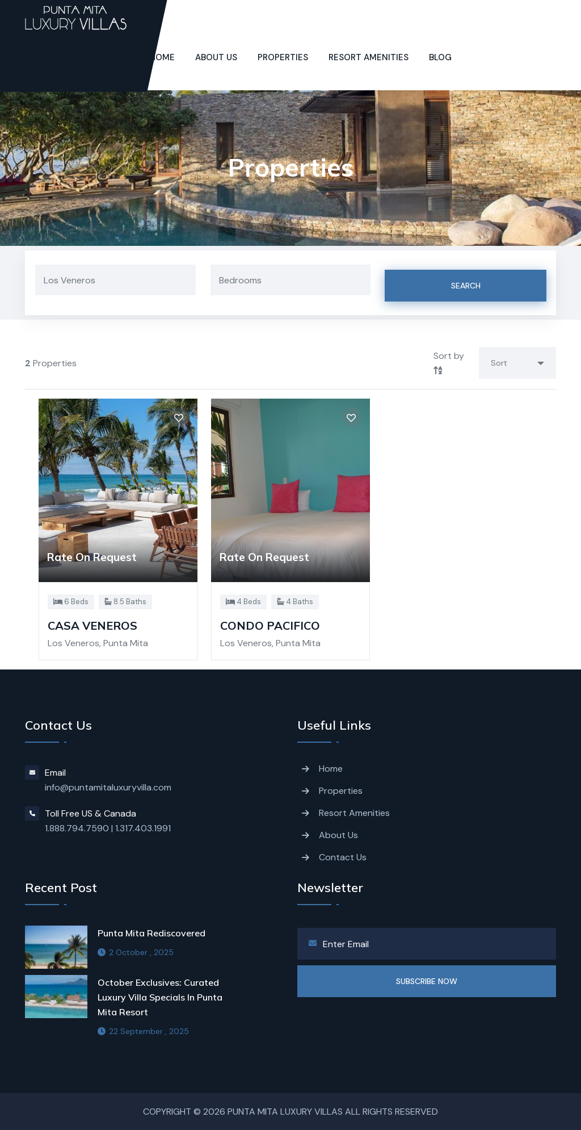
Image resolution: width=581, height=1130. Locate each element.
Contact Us (343, 857)
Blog (440, 57)
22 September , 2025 (143, 1031)
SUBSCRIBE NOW (426, 981)
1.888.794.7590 (77, 828)
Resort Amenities (369, 57)
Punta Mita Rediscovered (151, 933)
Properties (283, 57)
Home (331, 769)
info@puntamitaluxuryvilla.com (108, 787)
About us (216, 57)
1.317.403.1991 (143, 828)
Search (466, 286)
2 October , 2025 (136, 952)
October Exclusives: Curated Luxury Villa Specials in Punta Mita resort (160, 997)
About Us (338, 835)
